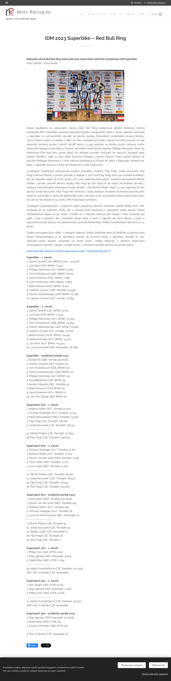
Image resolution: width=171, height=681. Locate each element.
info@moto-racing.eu (156, 2)
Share (32, 645)
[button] (156, 14)
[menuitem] (109, 14)
